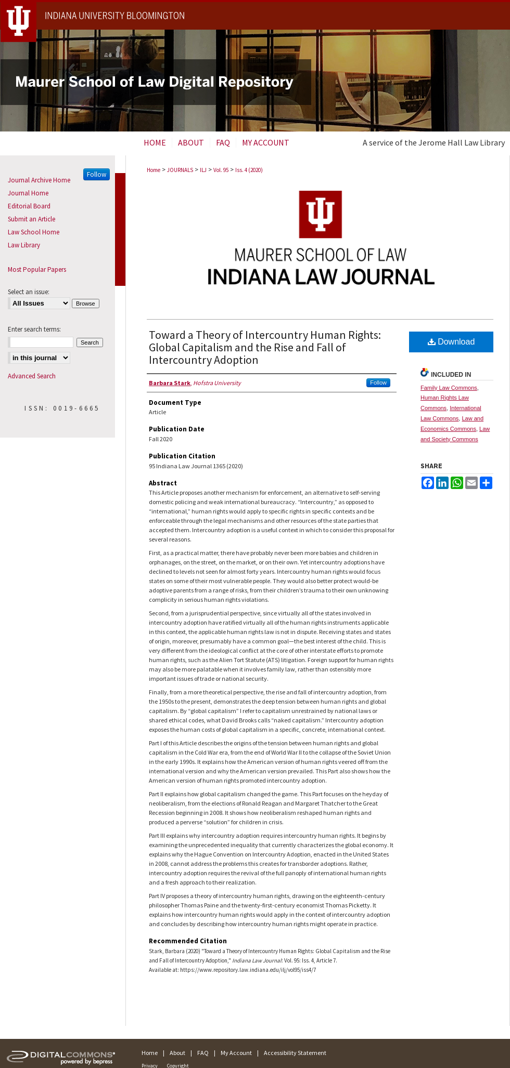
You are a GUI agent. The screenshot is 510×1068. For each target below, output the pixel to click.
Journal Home (28, 193)
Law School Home (33, 232)
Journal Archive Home (39, 180)
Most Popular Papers (37, 269)
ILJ (203, 170)
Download (451, 341)
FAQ (203, 1053)
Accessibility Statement (295, 1053)
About (177, 1053)
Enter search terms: (34, 329)
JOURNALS (180, 170)
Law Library (24, 245)
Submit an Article (31, 219)
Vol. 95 (220, 170)
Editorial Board (29, 206)
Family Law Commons (448, 388)
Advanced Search (32, 376)
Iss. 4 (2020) (249, 170)
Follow (378, 382)
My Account (236, 1053)
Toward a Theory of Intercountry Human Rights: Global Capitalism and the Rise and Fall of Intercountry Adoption (265, 347)
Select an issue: (28, 291)
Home (153, 170)
